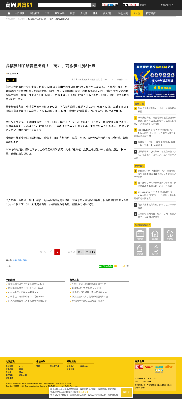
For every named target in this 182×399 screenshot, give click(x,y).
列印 (127, 266)
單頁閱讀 (90, 252)
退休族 (140, 254)
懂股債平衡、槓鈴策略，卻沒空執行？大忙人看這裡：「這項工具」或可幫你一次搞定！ (155, 154)
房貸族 (155, 239)
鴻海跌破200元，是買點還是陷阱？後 (90, 296)
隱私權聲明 (83, 392)
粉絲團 (143, 5)
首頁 (11, 13)
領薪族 (140, 239)
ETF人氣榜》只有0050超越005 (23, 292)
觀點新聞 (9, 366)
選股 (38, 366)
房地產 (8, 372)
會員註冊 (165, 5)
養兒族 (170, 239)
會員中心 (70, 366)
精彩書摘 (9, 378)
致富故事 (9, 369)
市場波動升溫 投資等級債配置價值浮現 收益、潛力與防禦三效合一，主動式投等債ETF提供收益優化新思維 (155, 120)
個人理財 (9, 375)
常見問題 (70, 369)
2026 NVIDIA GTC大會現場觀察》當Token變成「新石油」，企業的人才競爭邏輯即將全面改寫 (155, 133)
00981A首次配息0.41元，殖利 (86, 288)
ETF (21, 366)
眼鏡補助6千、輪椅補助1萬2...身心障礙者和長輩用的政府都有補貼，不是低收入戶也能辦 (155, 173)
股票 (21, 369)
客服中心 (84, 366)
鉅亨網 (13, 73)
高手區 (155, 254)
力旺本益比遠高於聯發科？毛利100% (26, 296)
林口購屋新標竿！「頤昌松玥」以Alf (25, 288)
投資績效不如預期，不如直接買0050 (89, 292)
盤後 (25, 260)
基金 (21, 372)
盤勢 (20, 260)
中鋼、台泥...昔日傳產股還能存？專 (89, 284)
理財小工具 (54, 366)
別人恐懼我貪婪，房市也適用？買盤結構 (27, 301)
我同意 (126, 392)
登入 (171, 5)
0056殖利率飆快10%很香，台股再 (88, 301)
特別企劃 (23, 375)
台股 (15, 260)
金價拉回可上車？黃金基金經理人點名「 (27, 284)
